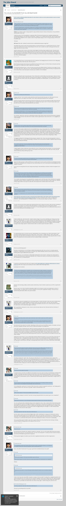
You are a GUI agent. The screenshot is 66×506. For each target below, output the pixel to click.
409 (11, 295)
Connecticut (10, 104)
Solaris (6, 291)
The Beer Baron (8, 374)
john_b (6, 210)
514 (11, 215)
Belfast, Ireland (10, 297)
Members (13, 5)
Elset (6, 82)
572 (11, 86)
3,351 (11, 103)
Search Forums (6, 7)
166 (11, 71)
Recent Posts (12, 7)
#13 (60, 297)
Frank (18, 14)
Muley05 (6, 239)
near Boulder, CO (9, 88)
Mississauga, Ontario (9, 439)
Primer (6, 129)
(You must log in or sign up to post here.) (56, 493)
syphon (6, 254)
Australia (11, 259)
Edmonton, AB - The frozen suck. (9, 136)
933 (11, 134)
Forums (7, 5)
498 (11, 229)
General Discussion (11, 14)
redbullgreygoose (8, 225)
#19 (60, 490)
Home (58, 499)
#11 (60, 259)
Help (60, 499)
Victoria (11, 72)
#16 (60, 364)
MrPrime (6, 66)
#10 (60, 244)
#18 (60, 439)
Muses (6, 269)
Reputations (17, 7)
